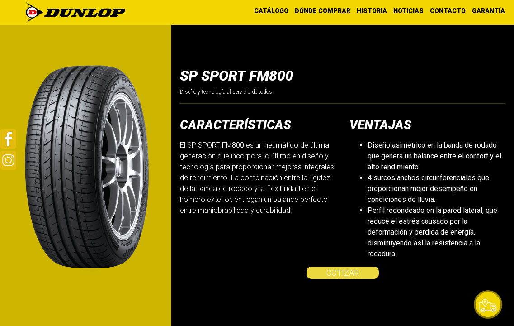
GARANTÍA (488, 10)
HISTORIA (372, 10)
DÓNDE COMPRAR (322, 10)
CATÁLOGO (271, 10)
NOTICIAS (408, 10)
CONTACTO (448, 10)
